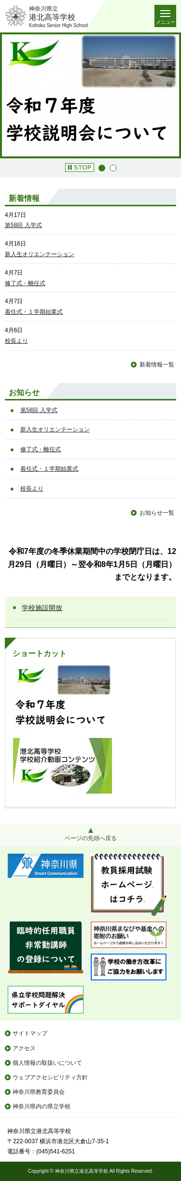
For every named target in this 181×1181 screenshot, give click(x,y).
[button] (79, 167)
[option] (90, 95)
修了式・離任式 (25, 283)
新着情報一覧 (156, 364)
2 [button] (113, 168)
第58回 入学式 (23, 225)
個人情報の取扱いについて (47, 1062)
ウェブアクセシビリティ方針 (50, 1077)
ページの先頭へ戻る (91, 838)
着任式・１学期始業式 (34, 311)
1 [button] (101, 168)
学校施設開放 (42, 608)
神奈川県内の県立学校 (41, 1106)
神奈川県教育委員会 (39, 1092)
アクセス (24, 1048)
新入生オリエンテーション (39, 254)
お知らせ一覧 (156, 512)
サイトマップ (30, 1033)
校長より (16, 340)
